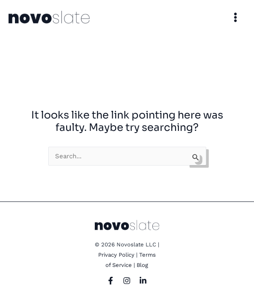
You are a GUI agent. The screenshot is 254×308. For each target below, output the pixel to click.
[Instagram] (127, 280)
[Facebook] (110, 280)
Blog (142, 265)
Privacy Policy (116, 255)
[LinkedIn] (143, 280)
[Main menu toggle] (235, 17)
